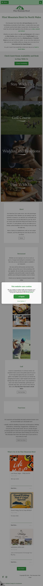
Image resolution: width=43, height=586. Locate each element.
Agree (21, 296)
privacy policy (29, 292)
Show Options (21, 301)
